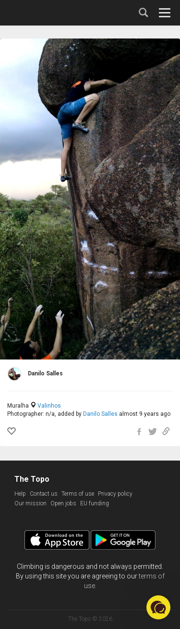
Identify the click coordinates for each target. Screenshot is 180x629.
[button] (158, 607)
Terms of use (77, 493)
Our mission (30, 503)
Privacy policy (115, 493)
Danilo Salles (100, 414)
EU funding (94, 503)
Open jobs (63, 503)
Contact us (44, 493)
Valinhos (49, 405)
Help (20, 493)
